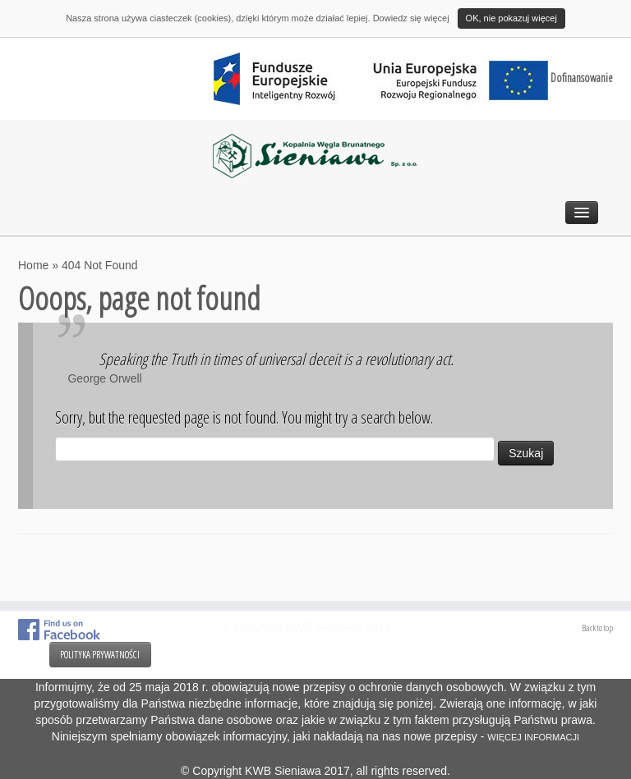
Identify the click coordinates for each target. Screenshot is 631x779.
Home (33, 265)
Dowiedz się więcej (411, 18)
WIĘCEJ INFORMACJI (533, 737)
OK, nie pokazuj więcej (511, 18)
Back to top (597, 627)
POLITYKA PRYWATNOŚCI (100, 655)
